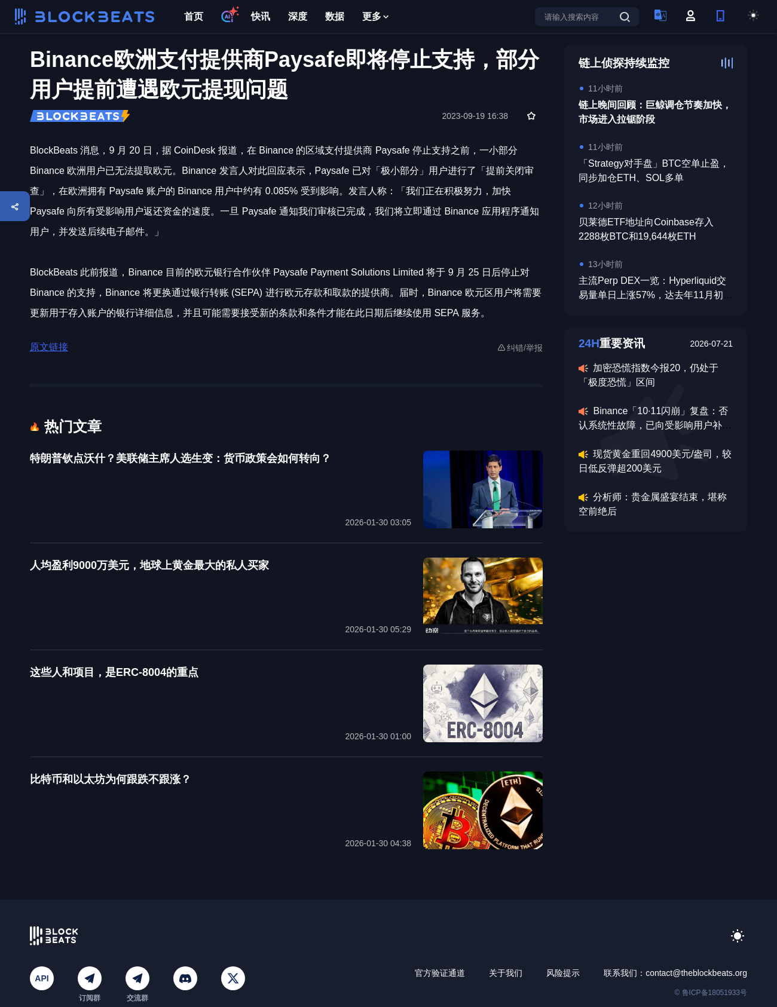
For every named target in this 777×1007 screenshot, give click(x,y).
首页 (193, 16)
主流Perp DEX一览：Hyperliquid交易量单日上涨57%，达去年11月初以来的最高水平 (656, 295)
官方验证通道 (440, 973)
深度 (297, 16)
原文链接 (49, 347)
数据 (334, 16)
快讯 (260, 16)
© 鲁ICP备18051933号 (710, 992)
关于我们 (505, 973)
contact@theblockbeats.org (696, 973)
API (41, 978)
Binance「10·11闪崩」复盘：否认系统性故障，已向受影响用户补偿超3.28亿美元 (655, 425)
